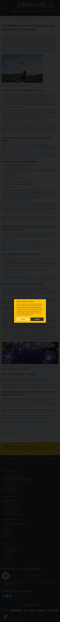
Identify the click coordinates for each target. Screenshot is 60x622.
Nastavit (23, 319)
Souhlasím (37, 319)
